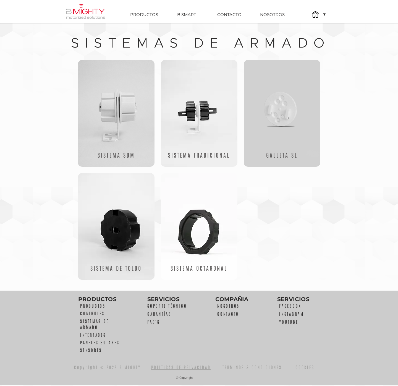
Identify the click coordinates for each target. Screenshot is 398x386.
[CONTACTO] (229, 14)
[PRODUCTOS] (144, 14)
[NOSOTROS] (272, 14)
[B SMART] (186, 14)
